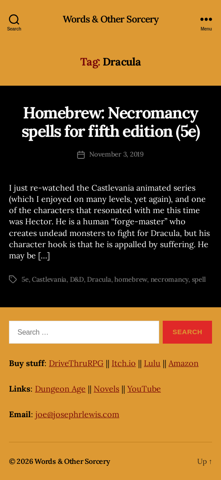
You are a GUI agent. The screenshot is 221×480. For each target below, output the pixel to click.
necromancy (169, 279)
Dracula (99, 279)
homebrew (130, 279)
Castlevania (49, 279)
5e (25, 279)
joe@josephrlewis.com (77, 414)
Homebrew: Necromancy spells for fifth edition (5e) (111, 121)
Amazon (184, 363)
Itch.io (124, 363)
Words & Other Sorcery (111, 19)
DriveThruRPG (76, 363)
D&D (77, 279)
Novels (106, 389)
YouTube (144, 389)
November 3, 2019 (116, 154)
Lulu (152, 363)
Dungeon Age (60, 389)
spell (199, 279)
